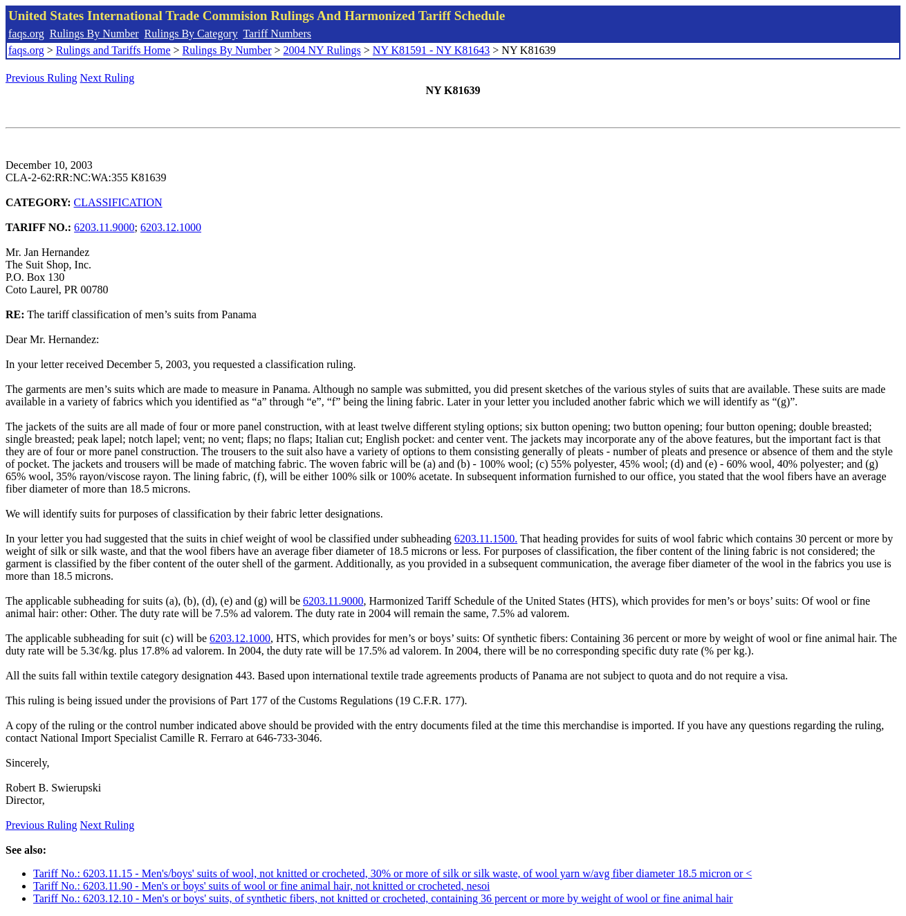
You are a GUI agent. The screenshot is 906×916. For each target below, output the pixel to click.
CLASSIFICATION (118, 202)
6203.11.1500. (485, 538)
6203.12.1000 (170, 227)
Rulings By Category (191, 33)
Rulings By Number (94, 33)
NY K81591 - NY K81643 (431, 50)
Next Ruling (107, 78)
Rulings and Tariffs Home (113, 50)
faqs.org (26, 33)
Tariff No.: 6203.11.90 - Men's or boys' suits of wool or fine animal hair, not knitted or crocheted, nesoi (261, 886)
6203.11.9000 (104, 227)
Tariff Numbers (277, 33)
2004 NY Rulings (322, 50)
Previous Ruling (41, 78)
